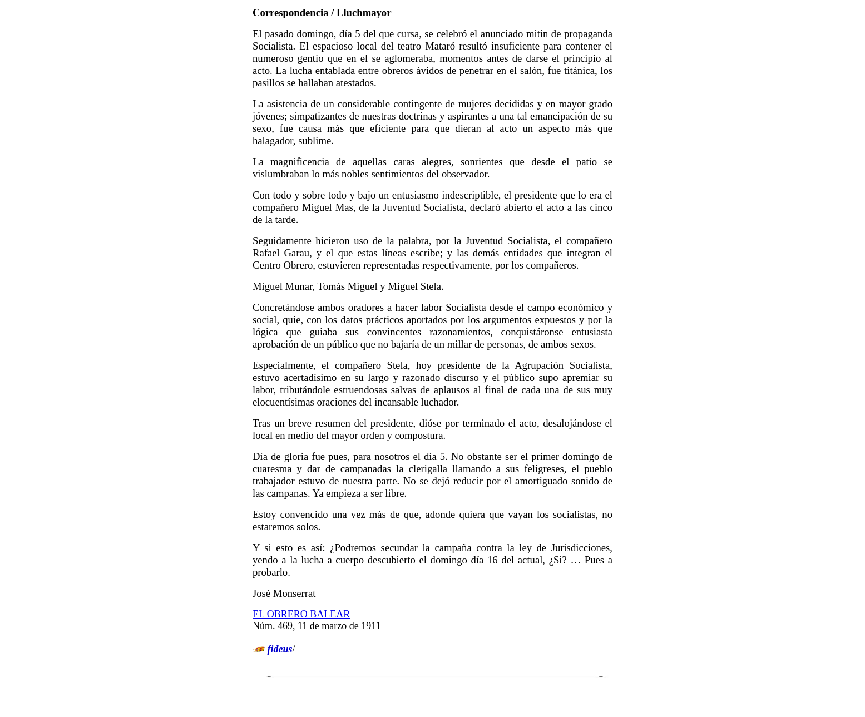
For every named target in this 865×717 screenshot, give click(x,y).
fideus (280, 649)
